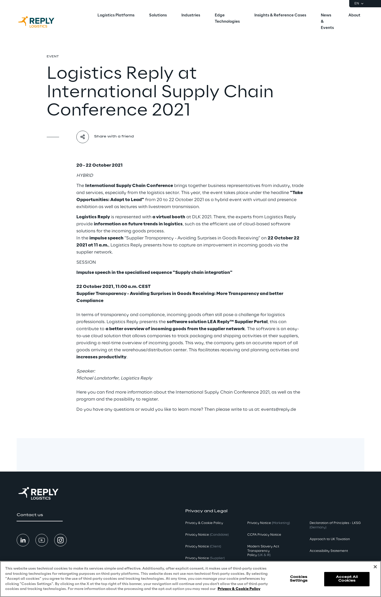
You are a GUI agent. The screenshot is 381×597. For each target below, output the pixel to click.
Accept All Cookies (347, 578)
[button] (40, 515)
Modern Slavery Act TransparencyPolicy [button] (263, 551)
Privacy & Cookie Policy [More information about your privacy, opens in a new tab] (239, 589)
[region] (190, 579)
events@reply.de (278, 409)
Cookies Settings (299, 578)
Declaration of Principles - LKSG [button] (335, 525)
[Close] (375, 566)
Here (81, 392)
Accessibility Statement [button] (329, 551)
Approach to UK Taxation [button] (330, 539)
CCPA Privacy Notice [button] (264, 534)
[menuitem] (115, 15)
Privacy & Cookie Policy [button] (204, 523)
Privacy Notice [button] (207, 534)
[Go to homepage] (41, 22)
